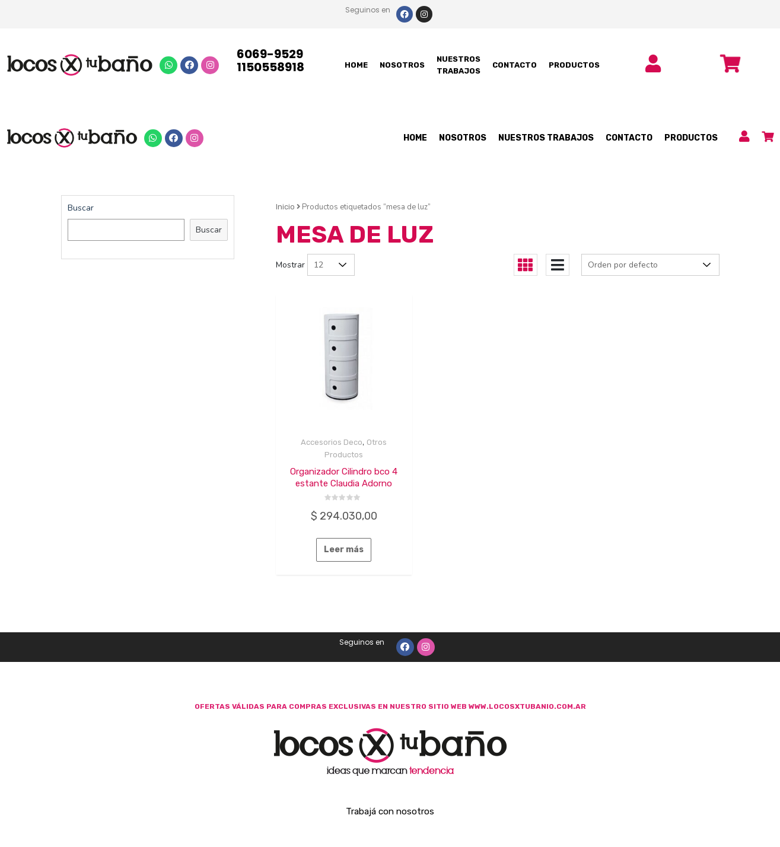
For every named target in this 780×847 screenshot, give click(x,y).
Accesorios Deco (331, 442)
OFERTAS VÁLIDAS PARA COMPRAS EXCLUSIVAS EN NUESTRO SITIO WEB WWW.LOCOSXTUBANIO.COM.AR (390, 706)
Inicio (285, 206)
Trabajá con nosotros (390, 811)
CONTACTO (514, 64)
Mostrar (290, 264)
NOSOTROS (402, 64)
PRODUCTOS (574, 64)
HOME (356, 64)
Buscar (81, 208)
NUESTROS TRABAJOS (458, 65)
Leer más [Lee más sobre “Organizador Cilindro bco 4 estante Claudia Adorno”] (344, 549)
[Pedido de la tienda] (650, 265)
